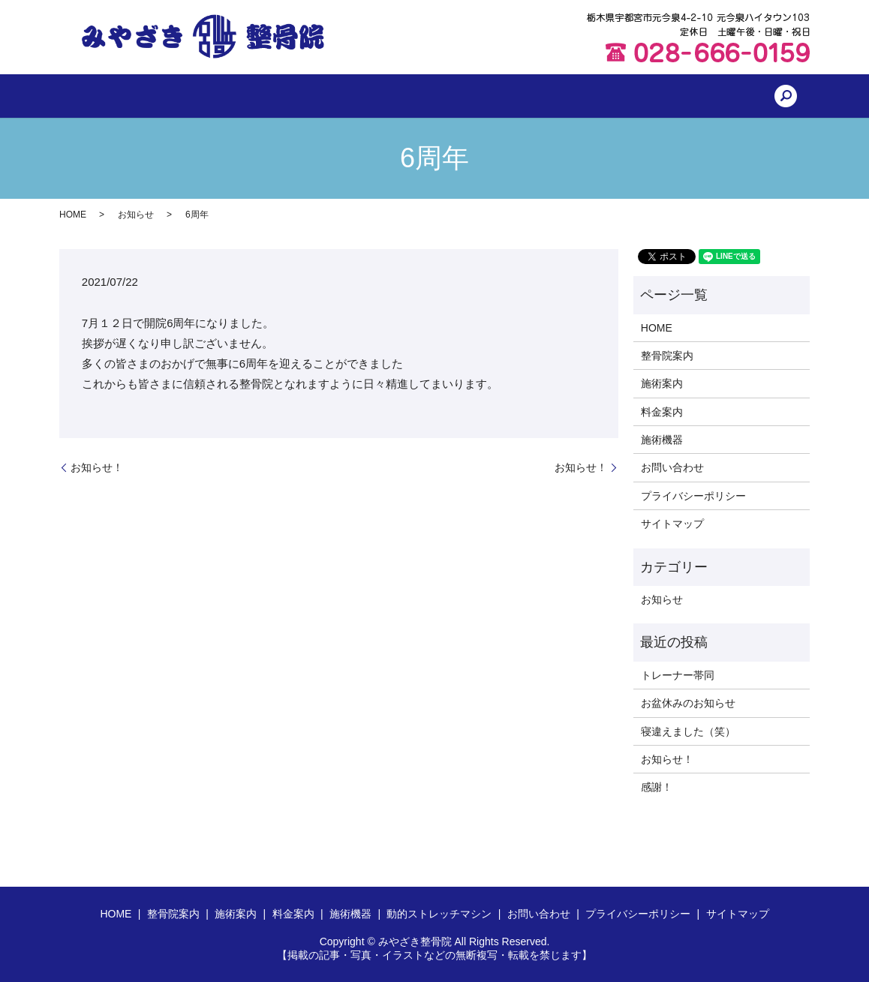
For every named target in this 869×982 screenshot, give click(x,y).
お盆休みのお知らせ (688, 703)
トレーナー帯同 (677, 675)
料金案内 (368, 96)
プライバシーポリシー (693, 496)
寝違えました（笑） (688, 731)
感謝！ (656, 787)
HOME (161, 96)
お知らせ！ (97, 467)
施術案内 (302, 96)
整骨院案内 (229, 96)
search (712, 96)
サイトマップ (672, 524)
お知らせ (136, 214)
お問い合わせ (643, 96)
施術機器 (436, 96)
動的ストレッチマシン (534, 96)
